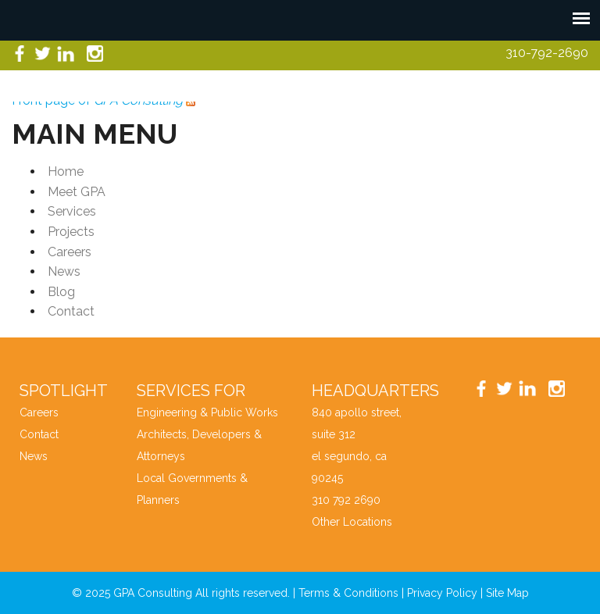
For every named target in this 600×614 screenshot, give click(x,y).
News (64, 271)
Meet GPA (76, 191)
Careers (69, 252)
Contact (71, 311)
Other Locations (352, 522)
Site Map (507, 593)
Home (66, 171)
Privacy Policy (442, 593)
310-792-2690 (546, 52)
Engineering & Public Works (207, 412)
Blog (61, 291)
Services (72, 211)
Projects (71, 231)
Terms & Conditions (348, 593)
